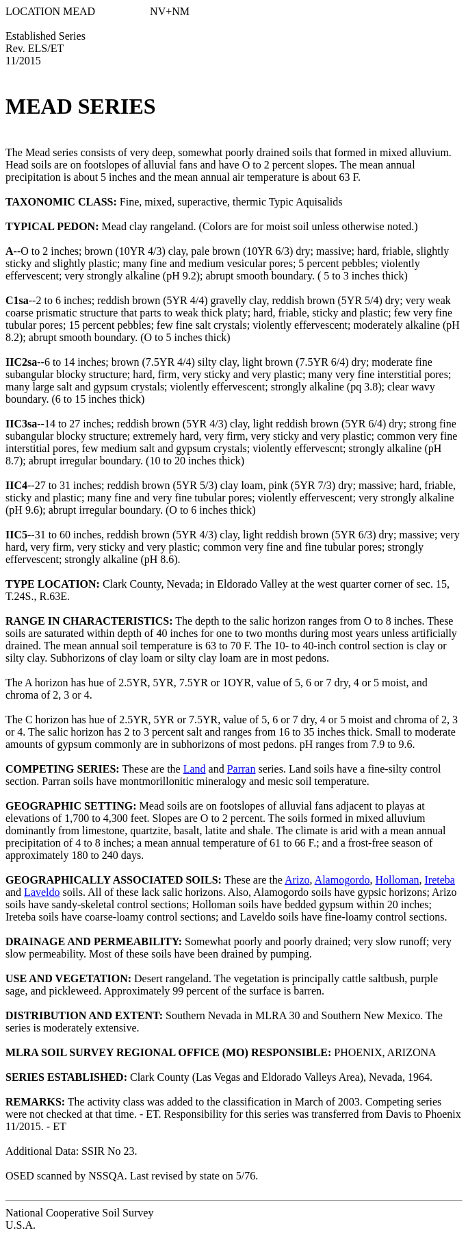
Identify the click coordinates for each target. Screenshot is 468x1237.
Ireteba (439, 880)
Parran (241, 769)
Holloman (397, 880)
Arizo (297, 880)
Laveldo (42, 892)
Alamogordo (342, 880)
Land (194, 769)
